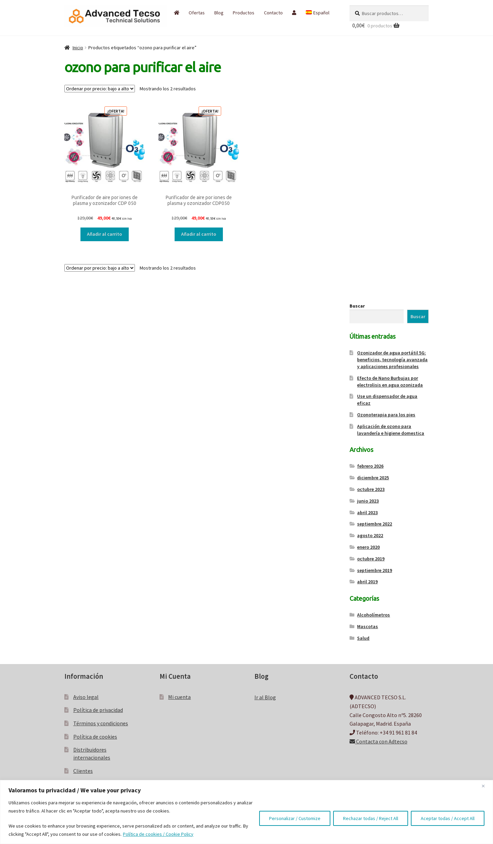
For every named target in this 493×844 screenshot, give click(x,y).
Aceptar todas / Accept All (448, 818)
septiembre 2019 (374, 570)
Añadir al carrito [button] (104, 234)
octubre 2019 (370, 559)
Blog (219, 13)
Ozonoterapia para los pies (386, 415)
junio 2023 (368, 501)
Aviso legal (86, 696)
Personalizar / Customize (294, 818)
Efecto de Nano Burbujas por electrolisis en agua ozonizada (390, 381)
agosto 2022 (370, 535)
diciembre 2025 (373, 478)
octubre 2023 (370, 489)
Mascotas (367, 626)
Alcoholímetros (373, 615)
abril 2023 (367, 512)
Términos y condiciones (100, 723)
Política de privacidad (98, 709)
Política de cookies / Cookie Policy (158, 834)
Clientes (83, 770)
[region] (246, 812)
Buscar (357, 306)
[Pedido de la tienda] (99, 88)
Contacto (273, 13)
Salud (363, 638)
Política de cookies (95, 736)
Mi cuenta (179, 696)
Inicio (78, 47)
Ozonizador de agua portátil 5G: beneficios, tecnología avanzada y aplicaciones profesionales (392, 359)
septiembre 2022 (374, 524)
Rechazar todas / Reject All (370, 818)
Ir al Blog (265, 697)
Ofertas (197, 13)
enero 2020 (368, 547)
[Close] (486, 786)
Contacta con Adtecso (378, 741)
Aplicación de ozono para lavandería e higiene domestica (390, 429)
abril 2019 (367, 582)
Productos (243, 13)
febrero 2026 (370, 466)
